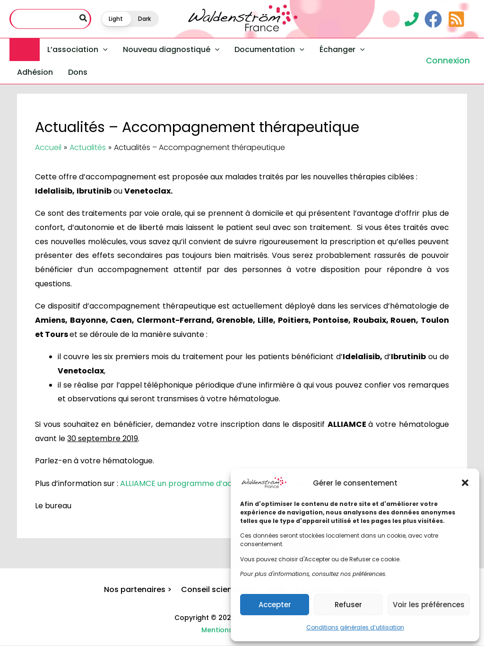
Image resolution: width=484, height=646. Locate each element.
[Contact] (412, 19)
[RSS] (456, 19)
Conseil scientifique (219, 589)
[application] (103, 49)
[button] (465, 482)
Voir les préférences (429, 605)
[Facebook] (433, 19)
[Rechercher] (84, 18)
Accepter (275, 605)
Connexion (448, 60)
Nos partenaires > (138, 589)
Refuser (348, 605)
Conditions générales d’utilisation (355, 627)
